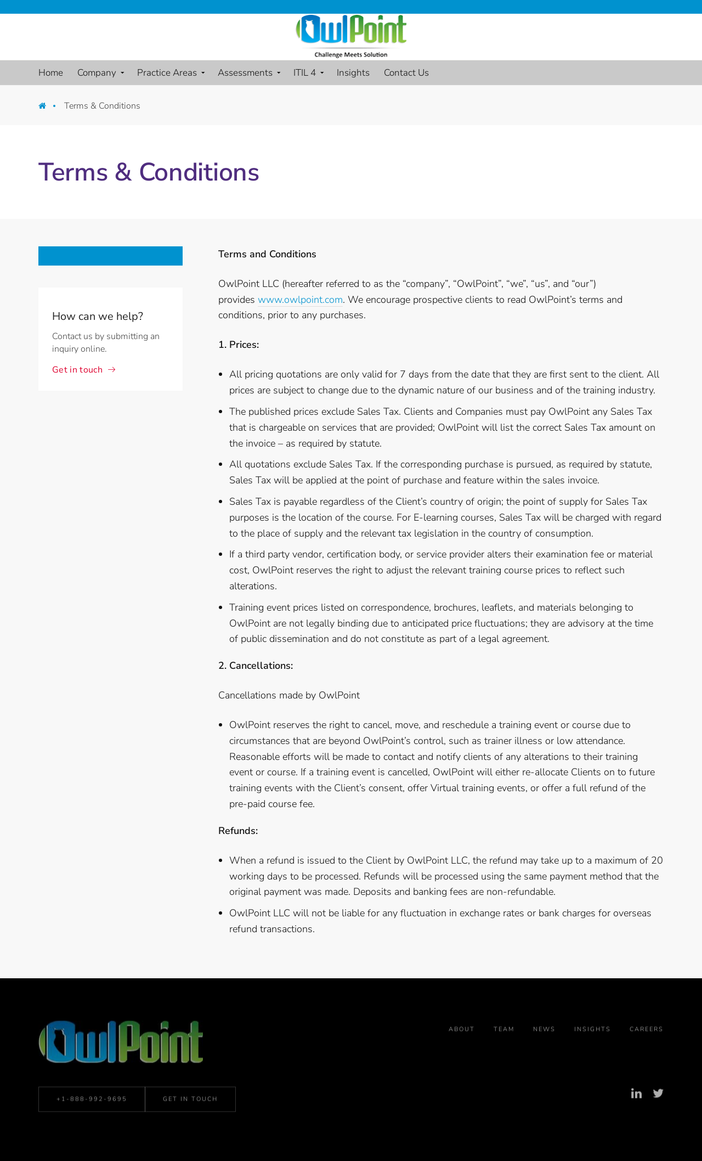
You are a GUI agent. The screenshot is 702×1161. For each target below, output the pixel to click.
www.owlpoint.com (300, 299)
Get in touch (77, 370)
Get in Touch (190, 1101)
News (544, 1032)
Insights (592, 1032)
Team (504, 1032)
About (462, 1032)
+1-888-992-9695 (91, 1101)
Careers (647, 1032)
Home (50, 108)
